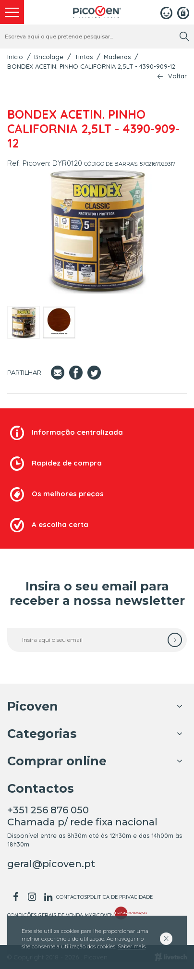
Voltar (177, 76)
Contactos (71, 897)
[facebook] (15, 897)
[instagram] (32, 897)
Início (15, 57)
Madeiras (117, 57)
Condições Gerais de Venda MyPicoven (60, 915)
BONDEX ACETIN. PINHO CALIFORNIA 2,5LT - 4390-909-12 (91, 66)
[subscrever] (175, 640)
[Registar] (183, 12)
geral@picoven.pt (51, 864)
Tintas (83, 57)
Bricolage (48, 57)
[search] (184, 36)
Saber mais (132, 946)
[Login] (166, 12)
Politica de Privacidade (120, 897)
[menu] (12, 12)
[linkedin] (48, 897)
